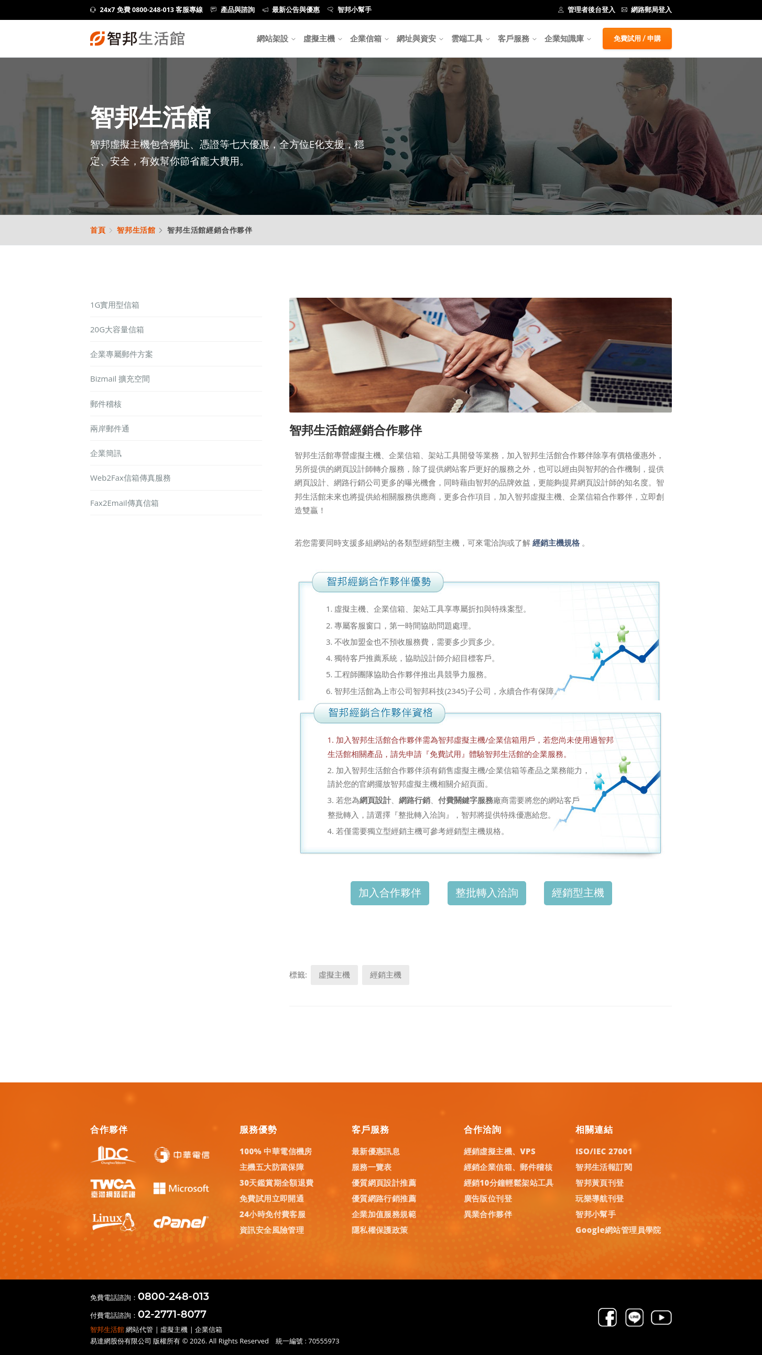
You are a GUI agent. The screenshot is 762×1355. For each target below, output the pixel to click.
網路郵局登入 (647, 9)
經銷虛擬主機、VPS (500, 1151)
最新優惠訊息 (376, 1151)
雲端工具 (467, 38)
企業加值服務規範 (384, 1214)
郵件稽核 (106, 403)
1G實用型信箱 (114, 304)
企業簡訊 (106, 453)
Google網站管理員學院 (618, 1229)
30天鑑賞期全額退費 (277, 1182)
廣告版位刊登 (488, 1198)
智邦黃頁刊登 (599, 1182)
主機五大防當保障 (272, 1167)
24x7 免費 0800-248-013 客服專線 (146, 9)
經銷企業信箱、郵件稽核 (508, 1167)
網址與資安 (416, 38)
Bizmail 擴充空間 (120, 378)
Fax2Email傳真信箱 (124, 502)
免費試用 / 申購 (637, 38)
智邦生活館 (136, 230)
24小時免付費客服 (273, 1214)
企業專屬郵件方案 (121, 354)
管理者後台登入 (587, 9)
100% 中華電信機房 (276, 1151)
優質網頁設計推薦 (384, 1182)
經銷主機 (385, 975)
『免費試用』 (445, 754)
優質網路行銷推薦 (384, 1198)
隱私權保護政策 (380, 1229)
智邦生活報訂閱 (603, 1167)
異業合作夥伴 (488, 1214)
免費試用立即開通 (272, 1198)
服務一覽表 (372, 1167)
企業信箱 (366, 38)
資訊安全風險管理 (272, 1229)
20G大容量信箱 (117, 329)
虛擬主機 (319, 38)
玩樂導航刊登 (599, 1198)
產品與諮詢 (233, 9)
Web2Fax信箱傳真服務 (130, 477)
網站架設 (272, 38)
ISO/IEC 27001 (604, 1151)
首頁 (98, 230)
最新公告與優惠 (291, 9)
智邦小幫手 (350, 9)
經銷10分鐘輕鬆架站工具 (509, 1182)
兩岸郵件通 (109, 428)
